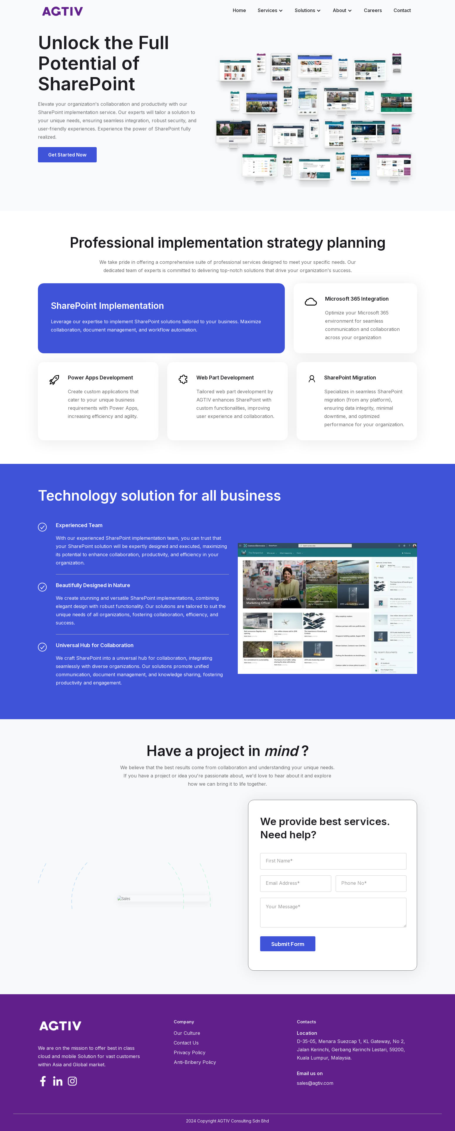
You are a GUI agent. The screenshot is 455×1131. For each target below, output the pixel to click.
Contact (402, 10)
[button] (270, 10)
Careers (373, 10)
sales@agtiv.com (315, 1083)
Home (239, 10)
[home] (62, 11)
